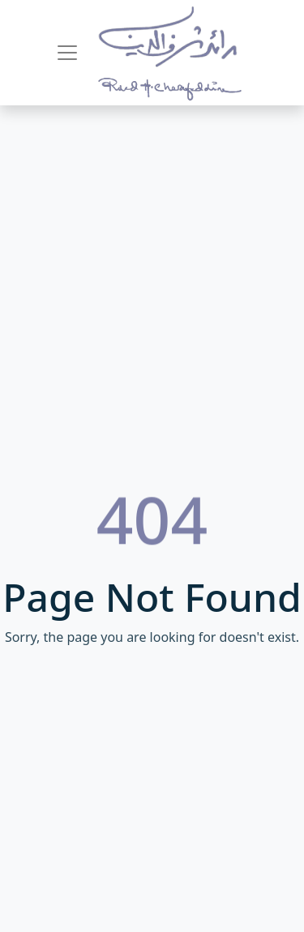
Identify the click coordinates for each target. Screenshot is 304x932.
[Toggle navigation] (67, 52)
